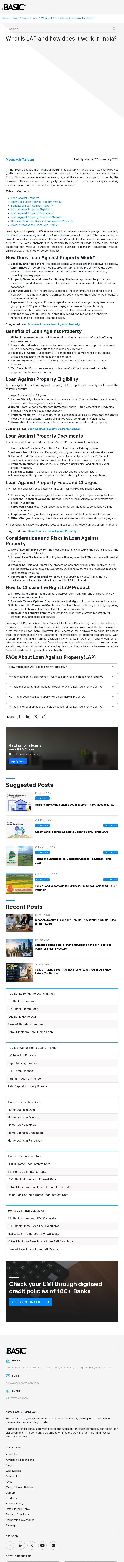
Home (5, 18)
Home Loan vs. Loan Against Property (52, 503)
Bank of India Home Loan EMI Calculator (35, 1221)
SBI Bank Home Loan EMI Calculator (32, 1190)
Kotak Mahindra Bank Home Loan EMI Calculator (40, 1213)
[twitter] (31, 1517)
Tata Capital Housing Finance (27, 1058)
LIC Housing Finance (22, 1027)
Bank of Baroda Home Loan (26, 996)
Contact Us (13, 1448)
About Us (12, 1426)
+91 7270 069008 (17, 1370)
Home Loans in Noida (22, 1097)
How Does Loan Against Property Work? (36, 173)
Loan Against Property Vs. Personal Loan (54, 400)
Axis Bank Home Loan (22, 988)
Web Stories (13, 1443)
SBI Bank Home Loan (22, 973)
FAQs (9, 1453)
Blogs (9, 1437)
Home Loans (30, 18)
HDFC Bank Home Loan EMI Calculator (34, 1205)
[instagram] (53, 1517)
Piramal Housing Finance (24, 1050)
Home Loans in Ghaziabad (25, 1104)
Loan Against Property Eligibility (30, 181)
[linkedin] (21, 1517)
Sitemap (11, 1497)
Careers (11, 1464)
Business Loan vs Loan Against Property (54, 296)
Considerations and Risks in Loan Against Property (42, 193)
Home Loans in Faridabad (25, 1112)
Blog (15, 18)
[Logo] (14, 7)
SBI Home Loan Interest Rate (27, 1143)
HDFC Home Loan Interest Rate (29, 1136)
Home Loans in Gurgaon (24, 1089)
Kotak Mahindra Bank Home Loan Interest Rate (39, 1159)
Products (11, 1470)
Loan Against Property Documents (32, 185)
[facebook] (10, 1517)
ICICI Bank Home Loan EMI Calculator (33, 1198)
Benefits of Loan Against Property (32, 177)
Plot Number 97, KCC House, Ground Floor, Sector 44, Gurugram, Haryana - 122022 (58, 1339)
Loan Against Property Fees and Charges (36, 189)
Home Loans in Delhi (21, 1081)
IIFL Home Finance (20, 1043)
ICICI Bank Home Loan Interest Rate (32, 1151)
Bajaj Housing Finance (22, 1035)
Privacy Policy (14, 1475)
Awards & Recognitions (20, 1432)
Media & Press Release (20, 1459)
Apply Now (18, 733)
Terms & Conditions (18, 1486)
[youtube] (42, 1517)
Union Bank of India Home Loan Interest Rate (38, 1167)
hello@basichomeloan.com (22, 1355)
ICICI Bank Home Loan (23, 981)
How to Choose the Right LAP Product (34, 197)
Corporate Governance (20, 1492)
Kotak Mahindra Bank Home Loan (30, 1004)
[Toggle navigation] (117, 7)
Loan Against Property (25, 170)
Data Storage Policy (18, 1481)
